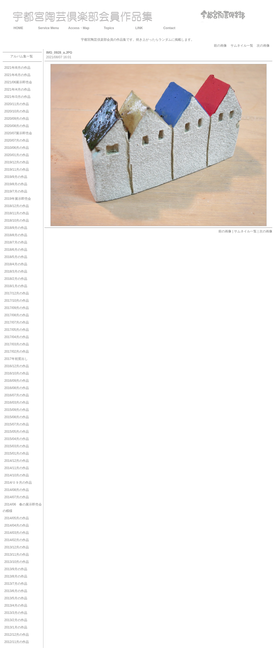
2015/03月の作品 (16, 446)
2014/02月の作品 (16, 540)
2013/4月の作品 (15, 605)
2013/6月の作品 (15, 591)
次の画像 (263, 45)
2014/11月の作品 (16, 468)
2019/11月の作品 (16, 169)
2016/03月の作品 (16, 402)
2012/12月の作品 (16, 635)
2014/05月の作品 (16, 518)
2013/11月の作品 (16, 554)
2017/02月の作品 (16, 351)
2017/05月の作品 (16, 330)
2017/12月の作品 (16, 293)
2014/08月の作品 (16, 490)
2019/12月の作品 (16, 162)
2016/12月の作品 (16, 366)
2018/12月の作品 (16, 206)
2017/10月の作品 (16, 300)
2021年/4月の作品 (17, 89)
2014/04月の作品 (16, 525)
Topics (109, 28)
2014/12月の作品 (16, 461)
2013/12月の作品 (16, 547)
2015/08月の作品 (16, 417)
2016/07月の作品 (16, 395)
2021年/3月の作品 (17, 97)
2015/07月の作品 (16, 424)
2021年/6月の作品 (17, 75)
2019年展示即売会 (17, 199)
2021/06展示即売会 (18, 82)
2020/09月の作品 (16, 119)
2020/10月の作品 (16, 111)
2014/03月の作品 (16, 533)
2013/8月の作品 (15, 576)
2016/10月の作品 (16, 373)
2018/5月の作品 (15, 257)
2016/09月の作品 (16, 381)
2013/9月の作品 (15, 569)
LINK (139, 28)
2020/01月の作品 (16, 155)
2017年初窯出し (16, 359)
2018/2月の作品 (15, 279)
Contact (169, 28)
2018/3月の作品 (15, 271)
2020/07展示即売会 (18, 133)
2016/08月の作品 (16, 388)
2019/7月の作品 (15, 191)
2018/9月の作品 (15, 228)
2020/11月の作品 (16, 104)
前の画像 (220, 45)
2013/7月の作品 (15, 584)
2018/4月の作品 (15, 264)
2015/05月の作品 (16, 432)
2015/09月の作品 (16, 410)
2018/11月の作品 (16, 213)
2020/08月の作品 (16, 126)
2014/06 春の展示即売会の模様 (22, 508)
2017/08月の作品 (16, 315)
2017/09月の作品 (16, 308)
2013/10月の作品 (16, 562)
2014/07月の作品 (16, 497)
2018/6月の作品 (15, 250)
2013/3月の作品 (15, 613)
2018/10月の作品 (16, 220)
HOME (18, 28)
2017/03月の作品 (16, 344)
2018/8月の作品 (15, 235)
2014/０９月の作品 (18, 482)
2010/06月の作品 (16, 148)
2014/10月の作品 (16, 475)
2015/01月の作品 (16, 453)
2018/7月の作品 (15, 242)
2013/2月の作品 (15, 620)
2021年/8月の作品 (17, 68)
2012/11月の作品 (16, 642)
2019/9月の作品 (15, 177)
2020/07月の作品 (16, 140)
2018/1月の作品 (15, 286)
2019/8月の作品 (15, 184)
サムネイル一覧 (242, 45)
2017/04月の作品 (16, 337)
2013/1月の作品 (15, 627)
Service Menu (48, 28)
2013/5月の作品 (15, 598)
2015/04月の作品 (16, 439)
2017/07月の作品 (16, 322)
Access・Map (78, 28)
